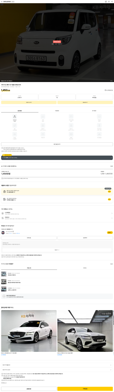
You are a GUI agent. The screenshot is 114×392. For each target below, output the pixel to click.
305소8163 (9, 1)
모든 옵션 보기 (57, 144)
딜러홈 (109, 232)
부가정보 (94, 110)
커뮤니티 (29, 268)
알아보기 (57, 191)
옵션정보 (20, 110)
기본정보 (57, 110)
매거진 (84, 268)
